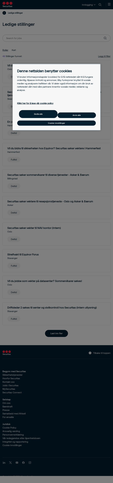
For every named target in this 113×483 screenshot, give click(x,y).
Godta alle (38, 114)
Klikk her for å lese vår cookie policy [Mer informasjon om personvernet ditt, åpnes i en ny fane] (35, 103)
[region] (56, 97)
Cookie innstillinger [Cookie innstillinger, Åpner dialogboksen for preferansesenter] (56, 123)
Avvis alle (77, 115)
